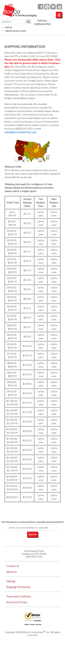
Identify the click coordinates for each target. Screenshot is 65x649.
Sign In (8, 27)
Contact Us (12, 565)
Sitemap (10, 581)
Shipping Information (18, 586)
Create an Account (15, 31)
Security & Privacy (16, 602)
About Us (11, 571)
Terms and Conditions (18, 596)
